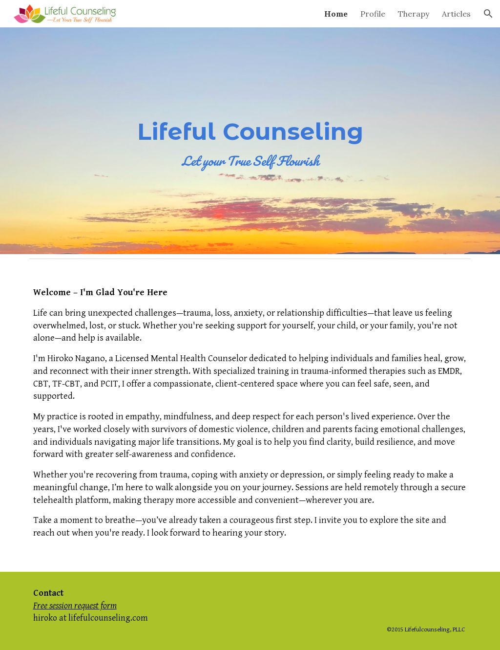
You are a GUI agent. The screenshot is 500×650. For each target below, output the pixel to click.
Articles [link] (456, 14)
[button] (488, 13)
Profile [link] (372, 14)
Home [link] (336, 14)
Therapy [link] (413, 14)
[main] (250, 141)
